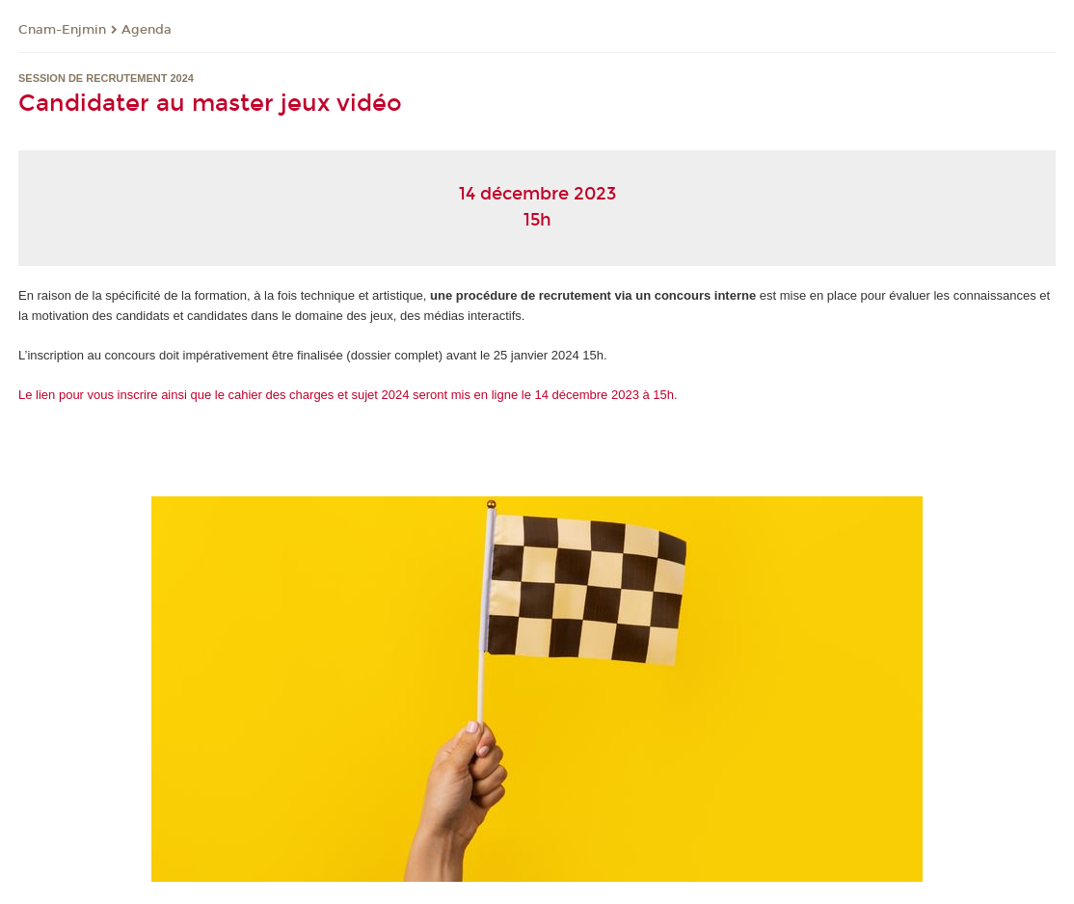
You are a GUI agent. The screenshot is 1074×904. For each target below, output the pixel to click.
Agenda (146, 30)
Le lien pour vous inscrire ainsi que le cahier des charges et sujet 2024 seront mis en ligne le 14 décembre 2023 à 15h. (348, 394)
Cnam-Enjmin (62, 30)
